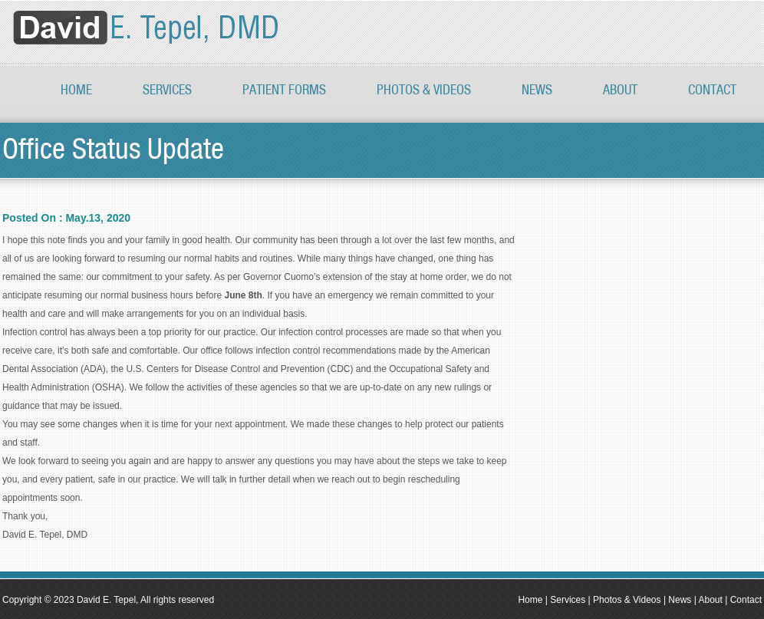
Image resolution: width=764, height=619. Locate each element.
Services (167, 90)
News (537, 90)
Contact (712, 90)
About (620, 90)
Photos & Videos (627, 599)
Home (76, 90)
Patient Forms (284, 90)
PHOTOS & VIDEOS (424, 90)
